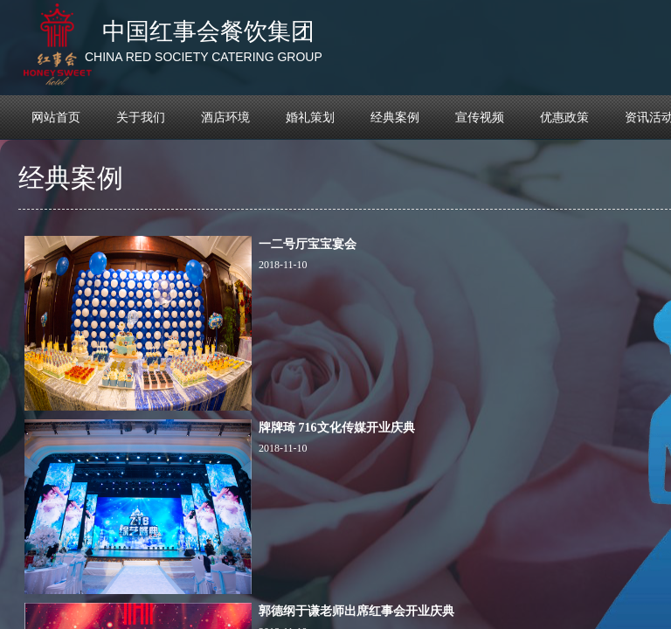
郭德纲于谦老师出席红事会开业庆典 (356, 611)
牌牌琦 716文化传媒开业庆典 (337, 427)
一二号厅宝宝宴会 (307, 244)
